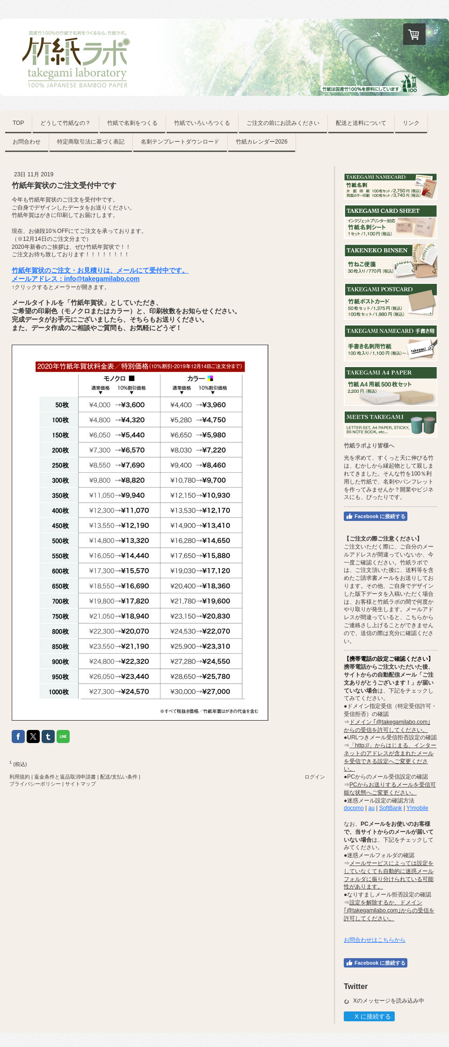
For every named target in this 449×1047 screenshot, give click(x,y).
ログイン (314, 777)
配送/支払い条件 (119, 777)
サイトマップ (80, 784)
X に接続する (369, 1016)
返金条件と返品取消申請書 (65, 777)
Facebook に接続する (376, 516)
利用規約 (19, 777)
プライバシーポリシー (35, 784)
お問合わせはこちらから (375, 940)
